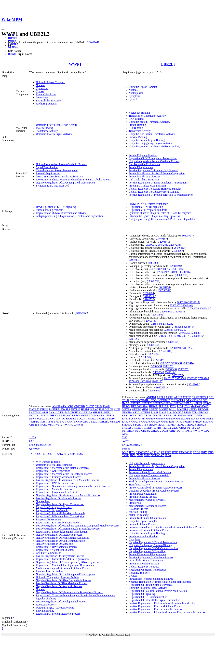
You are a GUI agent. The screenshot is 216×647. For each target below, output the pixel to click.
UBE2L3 (168, 64)
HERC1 (188, 403)
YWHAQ (68, 424)
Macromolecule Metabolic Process (147, 505)
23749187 (161, 238)
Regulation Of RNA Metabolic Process (57, 483)
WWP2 (205, 430)
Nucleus (40, 85)
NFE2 (107, 412)
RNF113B (171, 415)
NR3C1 (136, 412)
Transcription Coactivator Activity (147, 115)
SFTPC (61, 418)
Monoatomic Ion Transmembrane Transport (59, 176)
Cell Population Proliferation (144, 164)
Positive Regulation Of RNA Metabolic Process (61, 583)
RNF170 (170, 418)
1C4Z (125, 452)
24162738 (148, 299)
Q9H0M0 (34, 448)
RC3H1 (133, 415)
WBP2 (58, 424)
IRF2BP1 (164, 406)
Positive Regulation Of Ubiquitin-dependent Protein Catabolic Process (167, 612)
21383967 (177, 250)
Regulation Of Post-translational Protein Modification (158, 590)
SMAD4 (187, 421)
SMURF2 (127, 424)
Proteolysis (135, 502)
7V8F (154, 455)
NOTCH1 (34, 415)
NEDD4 (193, 409)
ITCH (173, 406)
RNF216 (145, 421)
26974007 (134, 259)
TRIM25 (201, 424)
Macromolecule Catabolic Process (147, 499)
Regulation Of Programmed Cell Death (57, 492)
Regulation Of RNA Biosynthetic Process (58, 522)
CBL (71, 406)
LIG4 (180, 406)
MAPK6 (195, 406)
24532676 (177, 375)
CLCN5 (90, 406)
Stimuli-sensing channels (49, 209)
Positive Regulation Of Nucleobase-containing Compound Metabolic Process (77, 525)
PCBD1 (44, 415)
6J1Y (66, 453)
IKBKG (94, 409)
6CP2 (189, 452)
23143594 (146, 357)
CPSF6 (98, 406)
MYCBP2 (182, 409)
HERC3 (207, 403)
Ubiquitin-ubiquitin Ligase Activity (148, 587)
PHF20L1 (55, 415)
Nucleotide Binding (139, 112)
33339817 (193, 302)
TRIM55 (157, 427)
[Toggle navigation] (2, 29)
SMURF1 (208, 421)
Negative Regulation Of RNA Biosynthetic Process (63, 580)
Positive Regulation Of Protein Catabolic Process (155, 609)
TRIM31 (136, 427)
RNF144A (127, 418)
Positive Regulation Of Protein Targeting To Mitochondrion (161, 194)
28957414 (188, 363)
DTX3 (189, 400)
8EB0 (168, 455)
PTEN (84, 415)
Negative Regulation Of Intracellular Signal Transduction (160, 581)
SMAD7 (197, 421)
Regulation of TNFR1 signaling (146, 206)
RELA (141, 415)
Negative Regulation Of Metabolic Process (59, 534)
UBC (85, 421)
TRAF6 (152, 424)
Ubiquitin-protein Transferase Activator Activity (155, 146)
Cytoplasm (42, 88)
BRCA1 (203, 397)
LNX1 (52, 412)
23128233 (178, 311)
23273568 (180, 378)
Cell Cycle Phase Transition (144, 179)
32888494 (175, 266)
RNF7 (172, 421)
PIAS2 (162, 412)
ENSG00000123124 (40, 444)
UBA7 (198, 427)
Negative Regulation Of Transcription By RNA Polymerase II (69, 562)
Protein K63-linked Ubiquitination (147, 554)
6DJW (196, 452)
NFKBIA (127, 412)
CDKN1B (79, 406)
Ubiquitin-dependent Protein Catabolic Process (61, 164)
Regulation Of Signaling (142, 593)
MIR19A (87, 412)
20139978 (164, 335)
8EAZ (160, 455)
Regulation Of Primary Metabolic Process (58, 477)
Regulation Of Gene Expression (53, 470)
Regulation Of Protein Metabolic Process (58, 613)
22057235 (174, 244)
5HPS (46, 453)
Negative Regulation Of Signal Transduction (60, 504)
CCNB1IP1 (143, 400)
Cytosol (40, 91)
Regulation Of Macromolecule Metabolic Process (62, 467)
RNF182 (180, 418)
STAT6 (111, 418)
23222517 (158, 360)
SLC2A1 (82, 418)
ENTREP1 (54, 409)
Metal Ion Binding (138, 514)
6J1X (60, 453)
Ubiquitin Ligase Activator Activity (55, 607)
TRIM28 (126, 427)
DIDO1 (44, 409)
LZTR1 (60, 412)
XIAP (125, 433)
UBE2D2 (104, 421)
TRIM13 (171, 424)
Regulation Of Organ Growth (52, 510)
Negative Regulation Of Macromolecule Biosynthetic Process (69, 592)
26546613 (179, 247)
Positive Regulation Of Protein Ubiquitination (153, 170)
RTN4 (32, 418)
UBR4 (172, 430)
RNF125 (192, 415)
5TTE (174, 452)
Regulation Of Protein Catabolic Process (150, 584)
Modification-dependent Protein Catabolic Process (63, 568)
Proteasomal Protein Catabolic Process (149, 530)
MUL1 (173, 409)
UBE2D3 (115, 421)
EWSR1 (65, 409)
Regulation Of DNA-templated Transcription (153, 158)
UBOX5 (164, 430)
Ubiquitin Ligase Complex (50, 82)
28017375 (187, 335)
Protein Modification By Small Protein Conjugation (156, 173)
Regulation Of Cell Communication (148, 597)
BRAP (195, 397)
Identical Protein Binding (49, 571)
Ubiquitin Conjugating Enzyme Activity (150, 143)
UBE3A (145, 430)
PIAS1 (154, 412)
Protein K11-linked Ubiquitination (147, 185)
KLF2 (117, 409)
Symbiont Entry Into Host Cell (52, 185)
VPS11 (188, 430)
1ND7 (32, 453)
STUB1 (137, 424)
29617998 (157, 314)
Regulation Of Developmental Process (56, 546)
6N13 (211, 452)
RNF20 (126, 421)
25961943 (177, 269)
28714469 (134, 381)
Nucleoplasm (136, 92)
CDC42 (155, 400)
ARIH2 (178, 397)
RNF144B (139, 418)
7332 (124, 437)
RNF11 (110, 415)
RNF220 (155, 421)
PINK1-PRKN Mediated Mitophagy (148, 203)
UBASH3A (128, 430)
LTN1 (187, 406)
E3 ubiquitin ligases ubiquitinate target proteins (154, 216)
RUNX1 (40, 418)
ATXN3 (186, 397)
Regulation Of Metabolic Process (54, 489)
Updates (13, 46)
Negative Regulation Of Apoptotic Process (59, 586)
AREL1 (161, 397)
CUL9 (181, 400)
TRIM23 (191, 424)
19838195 (157, 381)
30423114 (170, 372)
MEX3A (126, 409)
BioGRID (13, 53)
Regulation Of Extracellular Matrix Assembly (60, 513)
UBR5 (180, 430)
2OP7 (39, 453)
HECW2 (179, 403)
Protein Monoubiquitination (144, 563)
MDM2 (204, 406)
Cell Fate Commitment (48, 552)
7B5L (133, 455)
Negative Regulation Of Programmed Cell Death (62, 537)
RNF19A (190, 418)
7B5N (140, 455)
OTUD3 (145, 412)
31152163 (81, 313)
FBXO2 (197, 400)
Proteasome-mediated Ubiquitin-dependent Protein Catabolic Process (73, 179)
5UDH (182, 452)
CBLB (125, 400)
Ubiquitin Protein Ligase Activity (54, 134)
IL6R (110, 409)
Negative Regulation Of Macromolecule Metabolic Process (68, 495)
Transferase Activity (47, 130)
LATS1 (44, 412)
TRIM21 (181, 424)
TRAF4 (69, 421)
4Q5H (160, 452)
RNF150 (150, 418)
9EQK (79, 453)
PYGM (92, 415)
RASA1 (101, 415)
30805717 (187, 235)
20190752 (151, 244)
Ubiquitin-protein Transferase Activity (56, 124)
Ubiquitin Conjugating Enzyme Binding (150, 545)
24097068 (154, 269)
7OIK (147, 455)
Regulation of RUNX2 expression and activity (61, 213)
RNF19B (201, 418)
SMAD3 (92, 418)
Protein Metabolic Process (143, 496)
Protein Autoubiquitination (143, 536)
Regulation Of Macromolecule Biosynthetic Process (64, 473)
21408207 (169, 378)
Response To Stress (139, 572)
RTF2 (179, 421)
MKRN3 (163, 409)
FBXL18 (75, 409)
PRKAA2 (66, 415)
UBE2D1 (94, 421)
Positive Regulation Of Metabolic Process (58, 498)
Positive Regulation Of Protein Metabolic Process (155, 606)
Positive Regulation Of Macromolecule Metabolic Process (67, 480)
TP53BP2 (59, 421)
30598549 (164, 290)
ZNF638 (78, 424)
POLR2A (178, 412)
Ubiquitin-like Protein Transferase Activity (152, 134)
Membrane (42, 97)
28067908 (153, 262)
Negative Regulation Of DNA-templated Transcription (65, 182)
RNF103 (150, 415)
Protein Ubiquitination (48, 173)
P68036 (126, 448)
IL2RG (103, 409)
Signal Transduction (47, 167)
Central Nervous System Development (57, 170)
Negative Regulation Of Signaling (54, 543)
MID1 (145, 409)
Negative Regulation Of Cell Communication (60, 540)
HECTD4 (158, 403)
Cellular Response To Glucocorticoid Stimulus (154, 191)
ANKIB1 (151, 397)
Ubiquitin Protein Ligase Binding (147, 140)
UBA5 (182, 427)
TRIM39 (147, 427)
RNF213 (135, 421)
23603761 (151, 320)
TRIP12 (166, 427)
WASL (43, 424)
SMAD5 (101, 418)
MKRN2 (153, 409)
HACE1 (126, 403)
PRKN (187, 412)
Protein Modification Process (144, 176)
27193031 (194, 384)
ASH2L (56, 406)
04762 (125, 441)
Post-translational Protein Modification (150, 472)
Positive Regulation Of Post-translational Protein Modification (162, 603)
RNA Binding (136, 118)
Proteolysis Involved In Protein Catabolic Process (155, 487)
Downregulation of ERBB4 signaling (56, 206)
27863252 (175, 305)
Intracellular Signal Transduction (146, 560)
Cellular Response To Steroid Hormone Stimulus (155, 188)
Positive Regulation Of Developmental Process (61, 601)
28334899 (172, 272)
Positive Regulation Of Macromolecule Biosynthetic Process (69, 528)
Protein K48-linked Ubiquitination (147, 518)
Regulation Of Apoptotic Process (54, 507)
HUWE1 (153, 406)
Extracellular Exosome (48, 100)
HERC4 (126, 406)
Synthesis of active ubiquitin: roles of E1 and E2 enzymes (160, 213)
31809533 (152, 354)
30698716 (184, 272)
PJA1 (170, 412)
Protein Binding (44, 127)
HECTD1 (136, 403)
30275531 (161, 387)
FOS (204, 400)
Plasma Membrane (46, 94)
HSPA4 (144, 406)
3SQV (139, 452)
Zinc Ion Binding (138, 511)
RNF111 (160, 415)
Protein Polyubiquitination (143, 155)
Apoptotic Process (46, 604)
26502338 (192, 378)
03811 (32, 441)
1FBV (132, 452)
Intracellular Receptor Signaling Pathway (151, 578)
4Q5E (153, 452)
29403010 (182, 302)
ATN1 (64, 406)
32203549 (163, 241)
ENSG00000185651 (133, 444)
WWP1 (75, 64)
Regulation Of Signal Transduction (55, 549)
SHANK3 (71, 418)
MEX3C (136, 409)
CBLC (133, 400)
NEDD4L (203, 409)
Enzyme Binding (138, 137)
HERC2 (198, 403)
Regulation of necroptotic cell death (148, 209)
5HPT (53, 453)
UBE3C (154, 430)
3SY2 (146, 452)
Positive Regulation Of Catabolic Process (151, 557)
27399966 (203, 378)
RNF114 (182, 415)
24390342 (158, 372)
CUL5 (174, 400)
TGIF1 (43, 421)
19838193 (145, 381)
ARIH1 (169, 397)
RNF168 (160, 418)
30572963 (163, 244)
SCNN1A (51, 418)
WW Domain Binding (48, 461)
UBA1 (175, 427)
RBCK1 (203, 412)
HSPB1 (85, 409)
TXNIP (78, 421)
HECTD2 (147, 403)
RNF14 (201, 415)
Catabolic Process (138, 508)
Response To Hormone (48, 519)
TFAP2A (34, 421)
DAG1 (106, 406)
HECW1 (169, 403)
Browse (12, 37)
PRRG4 (76, 415)
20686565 (165, 269)
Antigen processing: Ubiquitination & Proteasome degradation (69, 216)
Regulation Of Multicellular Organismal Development (65, 565)
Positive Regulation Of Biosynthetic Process (60, 555)
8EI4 (72, 453)
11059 (32, 437)
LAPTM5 (34, 412)
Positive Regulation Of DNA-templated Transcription (157, 182)
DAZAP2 (34, 409)
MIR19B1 (98, 412)
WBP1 (51, 424)
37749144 (92, 42)
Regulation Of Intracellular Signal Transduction (62, 531)
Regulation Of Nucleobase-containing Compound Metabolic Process (73, 486)
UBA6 (190, 427)
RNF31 (164, 421)
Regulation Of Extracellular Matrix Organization (62, 559)
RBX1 (125, 415)
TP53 (50, 421)
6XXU (125, 455)
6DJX (204, 452)
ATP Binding (136, 127)
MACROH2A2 (73, 412)
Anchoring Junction (46, 103)
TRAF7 (161, 424)
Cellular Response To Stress (144, 566)
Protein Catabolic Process (142, 524)
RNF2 (209, 418)
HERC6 (135, 406)
